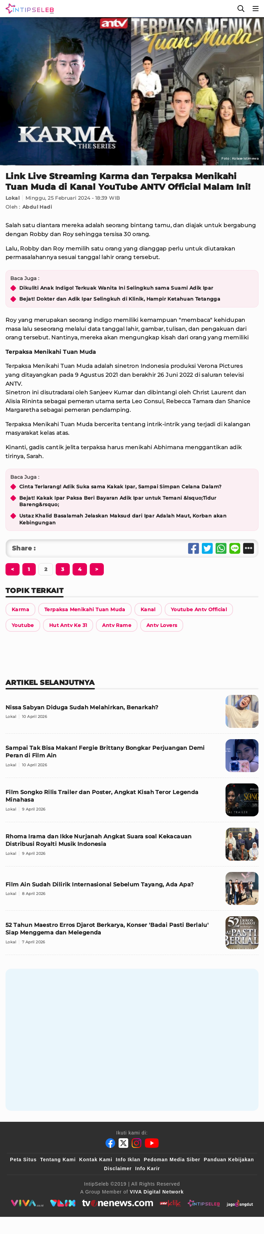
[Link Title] (20, 609)
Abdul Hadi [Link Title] (37, 207)
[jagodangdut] (240, 1203)
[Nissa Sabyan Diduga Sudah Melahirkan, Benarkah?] (132, 714)
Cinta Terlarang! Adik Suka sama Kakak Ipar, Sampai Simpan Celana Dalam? (120, 487)
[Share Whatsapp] (221, 548)
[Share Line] (234, 548)
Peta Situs (23, 1159)
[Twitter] (123, 1143)
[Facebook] (110, 1143)
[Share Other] (248, 548)
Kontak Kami (95, 1159)
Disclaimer (118, 1168)
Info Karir (147, 1168)
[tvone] (117, 1203)
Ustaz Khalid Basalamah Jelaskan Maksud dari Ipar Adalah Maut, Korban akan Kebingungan (123, 519)
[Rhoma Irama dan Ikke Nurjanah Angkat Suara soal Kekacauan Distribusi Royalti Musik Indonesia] (132, 847)
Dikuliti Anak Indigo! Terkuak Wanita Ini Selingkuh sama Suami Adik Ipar (116, 288)
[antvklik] (170, 1203)
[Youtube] (152, 1143)
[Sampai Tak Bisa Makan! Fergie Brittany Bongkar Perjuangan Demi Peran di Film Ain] (132, 758)
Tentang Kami (58, 1159)
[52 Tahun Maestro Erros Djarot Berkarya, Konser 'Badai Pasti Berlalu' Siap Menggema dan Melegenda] (132, 935)
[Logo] (28, 8)
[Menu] (255, 8)
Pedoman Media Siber (172, 1159)
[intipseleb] (204, 1203)
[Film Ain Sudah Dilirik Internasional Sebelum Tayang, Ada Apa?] (132, 891)
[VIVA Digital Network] (157, 1192)
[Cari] (241, 8)
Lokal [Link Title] (13, 198)
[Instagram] (136, 1143)
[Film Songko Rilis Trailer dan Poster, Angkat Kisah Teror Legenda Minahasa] (132, 802)
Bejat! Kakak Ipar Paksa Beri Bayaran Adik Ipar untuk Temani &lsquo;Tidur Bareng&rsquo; (118, 501)
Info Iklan (128, 1159)
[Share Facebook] (193, 548)
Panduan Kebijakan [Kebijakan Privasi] (229, 1159)
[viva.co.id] (27, 1203)
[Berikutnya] (13, 569)
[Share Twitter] (207, 548)
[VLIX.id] (63, 1203)
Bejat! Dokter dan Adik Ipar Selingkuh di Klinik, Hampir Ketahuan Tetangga (119, 299)
